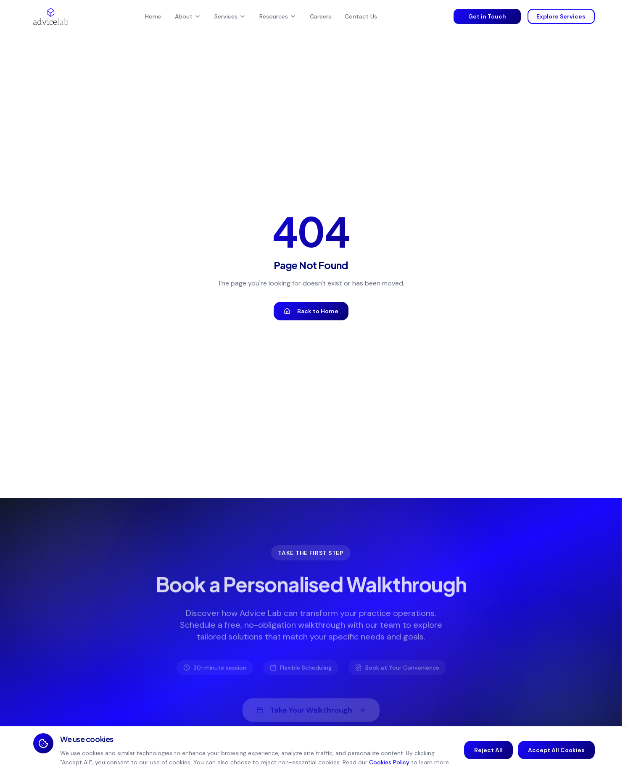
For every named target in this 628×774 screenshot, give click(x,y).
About (188, 16)
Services (230, 16)
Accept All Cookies (556, 750)
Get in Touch (487, 16)
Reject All (488, 750)
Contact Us (361, 16)
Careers (320, 16)
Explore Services (561, 16)
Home (153, 16)
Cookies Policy (389, 762)
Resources (277, 16)
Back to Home (311, 311)
